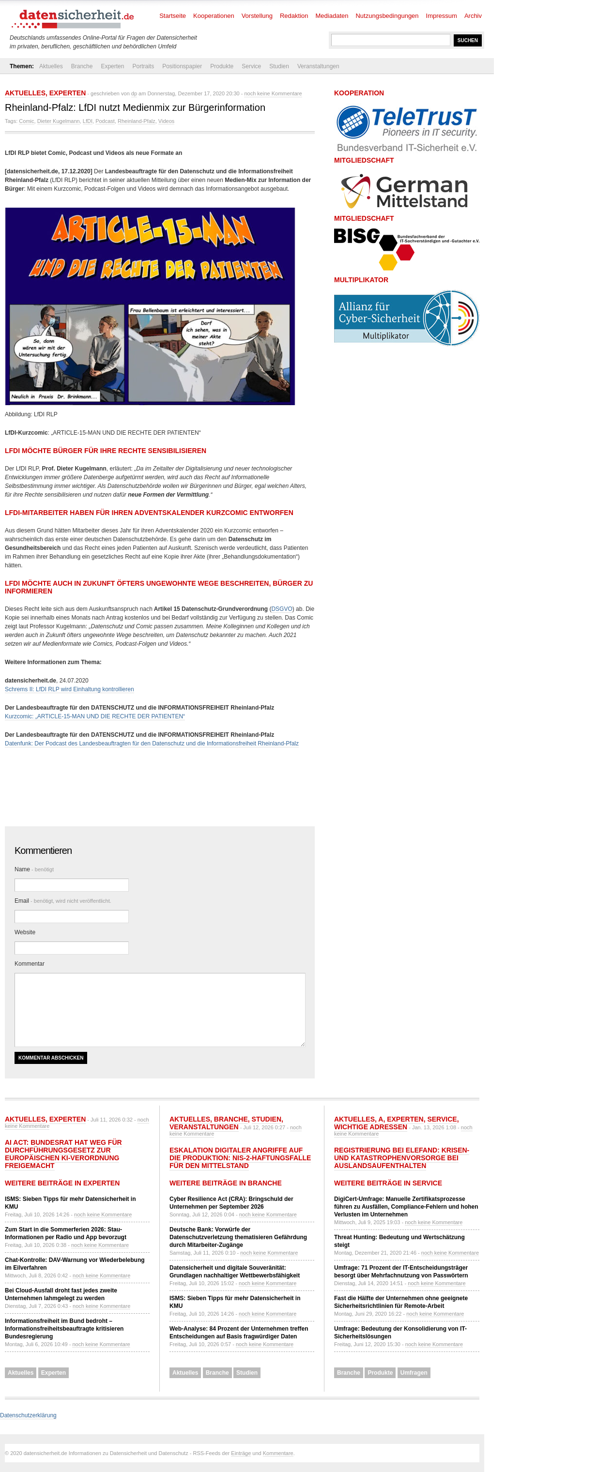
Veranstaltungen (318, 66)
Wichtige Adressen (370, 1127)
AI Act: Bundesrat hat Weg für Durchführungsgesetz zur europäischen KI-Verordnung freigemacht (63, 1153)
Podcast (105, 121)
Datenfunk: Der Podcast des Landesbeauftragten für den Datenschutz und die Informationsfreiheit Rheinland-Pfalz (152, 743)
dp (134, 93)
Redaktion (294, 15)
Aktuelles (51, 66)
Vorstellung (257, 15)
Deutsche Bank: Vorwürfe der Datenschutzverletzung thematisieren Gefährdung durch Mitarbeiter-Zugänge (238, 1237)
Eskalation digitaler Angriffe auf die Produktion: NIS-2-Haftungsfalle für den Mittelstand (240, 1157)
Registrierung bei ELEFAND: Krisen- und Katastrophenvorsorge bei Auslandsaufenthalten (401, 1157)
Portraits (143, 66)
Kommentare (278, 1453)
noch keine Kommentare (273, 93)
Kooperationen (213, 15)
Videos (166, 121)
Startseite (172, 15)
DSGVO (281, 609)
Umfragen (414, 1372)
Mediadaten (332, 15)
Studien (279, 66)
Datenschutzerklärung (28, 1415)
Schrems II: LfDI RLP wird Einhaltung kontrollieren (69, 689)
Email (63, 900)
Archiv (473, 15)
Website (25, 932)
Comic (26, 121)
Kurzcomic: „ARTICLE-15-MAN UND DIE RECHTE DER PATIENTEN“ (95, 716)
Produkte (221, 66)
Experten (112, 66)
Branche (82, 66)
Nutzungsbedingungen (386, 15)
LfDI (87, 121)
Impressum (441, 15)
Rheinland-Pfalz (136, 121)
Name (34, 869)
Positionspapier (182, 66)
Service (251, 66)
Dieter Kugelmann (58, 121)
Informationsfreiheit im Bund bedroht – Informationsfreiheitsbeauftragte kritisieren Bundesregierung (64, 1329)
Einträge (241, 1453)
